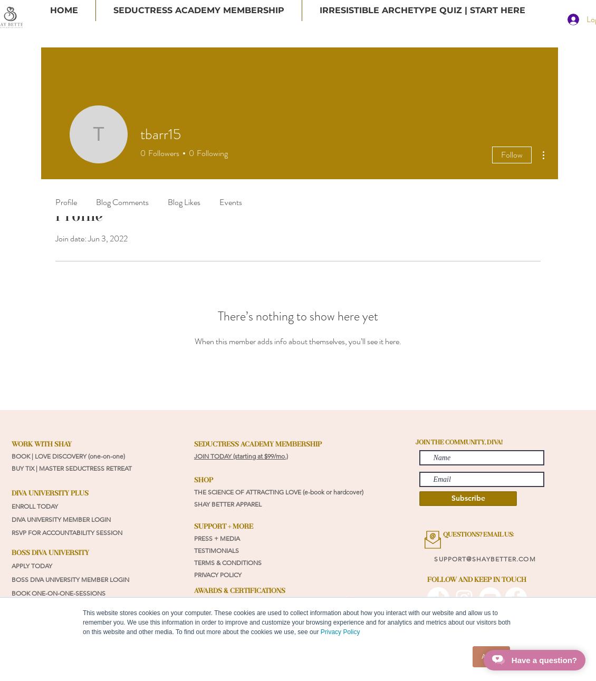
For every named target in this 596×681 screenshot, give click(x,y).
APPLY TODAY (32, 566)
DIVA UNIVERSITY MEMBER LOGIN (61, 519)
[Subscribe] (468, 498)
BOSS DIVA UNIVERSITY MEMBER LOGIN (70, 579)
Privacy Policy (340, 632)
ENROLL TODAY (35, 506)
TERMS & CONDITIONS (228, 563)
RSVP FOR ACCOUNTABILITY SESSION (67, 533)
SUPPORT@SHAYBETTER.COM (484, 559)
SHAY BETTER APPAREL (228, 504)
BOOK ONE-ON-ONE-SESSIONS (59, 593)
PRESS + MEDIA (217, 538)
